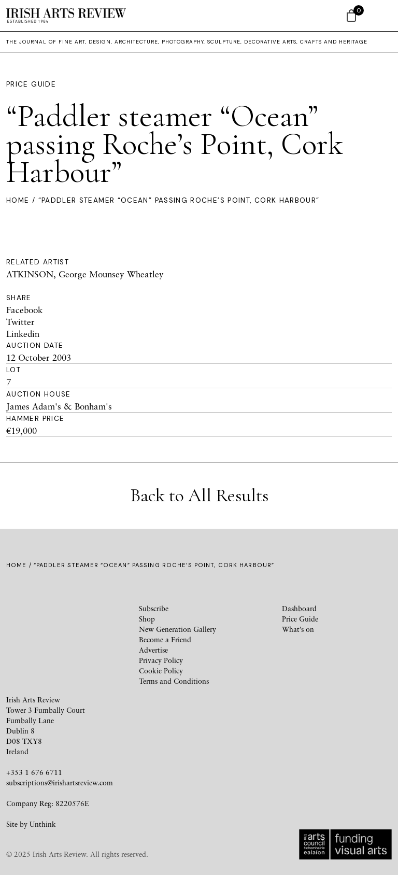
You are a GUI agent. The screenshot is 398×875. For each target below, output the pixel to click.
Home (17, 200)
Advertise (153, 649)
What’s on (298, 629)
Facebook (24, 309)
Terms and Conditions (174, 680)
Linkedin (22, 333)
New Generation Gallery (177, 629)
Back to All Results (199, 495)
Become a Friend (165, 639)
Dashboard (299, 608)
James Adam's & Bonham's (59, 406)
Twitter (20, 321)
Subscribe (153, 608)
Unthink (43, 824)
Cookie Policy (161, 670)
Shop (147, 618)
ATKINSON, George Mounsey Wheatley (85, 274)
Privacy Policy (161, 660)
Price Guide (31, 84)
